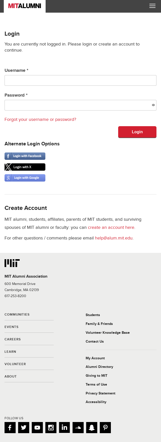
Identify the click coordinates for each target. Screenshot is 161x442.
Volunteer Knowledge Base (108, 333)
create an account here (111, 227)
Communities (17, 315)
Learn (10, 352)
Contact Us (95, 342)
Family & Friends (99, 324)
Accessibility (96, 402)
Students (93, 315)
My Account (95, 358)
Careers (13, 339)
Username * (80, 77)
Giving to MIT (96, 376)
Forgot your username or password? (40, 119)
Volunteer (15, 364)
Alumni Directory (99, 367)
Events (12, 327)
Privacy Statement (100, 393)
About (11, 377)
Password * (80, 102)
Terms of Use (96, 385)
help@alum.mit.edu (114, 238)
